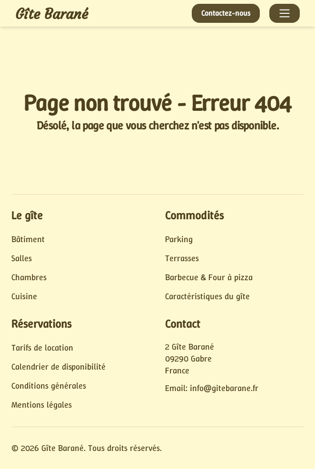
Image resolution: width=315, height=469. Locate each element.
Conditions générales (48, 385)
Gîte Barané (51, 14)
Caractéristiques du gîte (207, 296)
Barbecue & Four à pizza (209, 277)
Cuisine (24, 296)
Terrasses (182, 258)
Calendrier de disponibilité (58, 366)
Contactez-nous (225, 13)
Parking (179, 239)
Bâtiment (28, 239)
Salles (21, 258)
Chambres (29, 277)
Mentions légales (41, 404)
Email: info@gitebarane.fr (211, 388)
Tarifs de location (42, 347)
